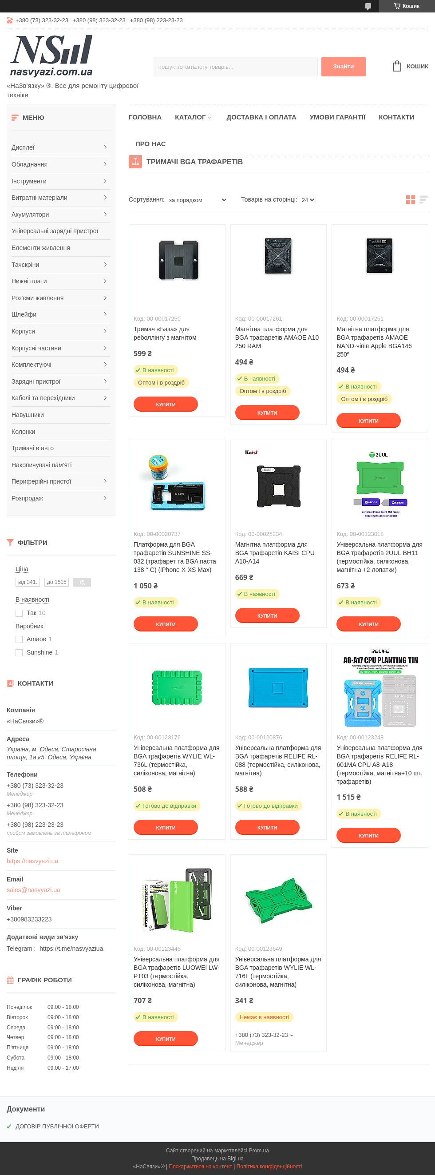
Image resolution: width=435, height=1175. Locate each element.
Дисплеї (23, 147)
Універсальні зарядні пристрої (55, 230)
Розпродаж (27, 498)
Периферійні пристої (41, 481)
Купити (165, 404)
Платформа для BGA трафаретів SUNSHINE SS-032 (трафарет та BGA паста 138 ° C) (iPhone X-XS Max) (175, 557)
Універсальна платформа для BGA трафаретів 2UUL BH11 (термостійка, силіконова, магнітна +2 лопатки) (379, 557)
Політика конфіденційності (269, 1166)
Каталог (190, 117)
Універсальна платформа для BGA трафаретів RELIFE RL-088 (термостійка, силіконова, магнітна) (278, 760)
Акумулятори (30, 214)
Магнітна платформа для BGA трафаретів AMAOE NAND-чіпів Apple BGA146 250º (373, 342)
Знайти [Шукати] (343, 66)
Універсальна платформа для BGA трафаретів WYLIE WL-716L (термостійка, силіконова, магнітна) (278, 972)
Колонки (23, 431)
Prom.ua (259, 1150)
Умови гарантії (338, 117)
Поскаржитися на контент (200, 1166)
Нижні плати (29, 281)
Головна (145, 117)
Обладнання (29, 164)
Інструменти (29, 181)
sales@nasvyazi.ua (33, 889)
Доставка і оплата (261, 117)
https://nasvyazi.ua (32, 861)
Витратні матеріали (39, 197)
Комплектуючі (31, 364)
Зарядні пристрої (36, 381)
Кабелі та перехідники (43, 397)
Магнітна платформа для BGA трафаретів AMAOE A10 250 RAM (277, 337)
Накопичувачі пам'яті (41, 464)
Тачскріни (25, 264)
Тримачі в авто (33, 448)
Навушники (28, 414)
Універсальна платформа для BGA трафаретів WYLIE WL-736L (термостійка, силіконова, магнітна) (177, 760)
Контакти (396, 117)
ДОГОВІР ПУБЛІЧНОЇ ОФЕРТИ (57, 1126)
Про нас (150, 143)
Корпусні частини (36, 348)
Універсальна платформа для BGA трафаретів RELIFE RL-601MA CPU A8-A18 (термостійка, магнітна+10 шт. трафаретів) (379, 764)
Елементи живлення (41, 247)
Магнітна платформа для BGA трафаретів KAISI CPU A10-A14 (275, 553)
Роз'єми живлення (37, 298)
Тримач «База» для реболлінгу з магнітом (165, 333)
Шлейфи (24, 314)
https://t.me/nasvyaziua (71, 948)
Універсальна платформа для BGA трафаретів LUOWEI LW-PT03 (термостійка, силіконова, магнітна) (177, 972)
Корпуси (23, 331)
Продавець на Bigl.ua (217, 1158)
